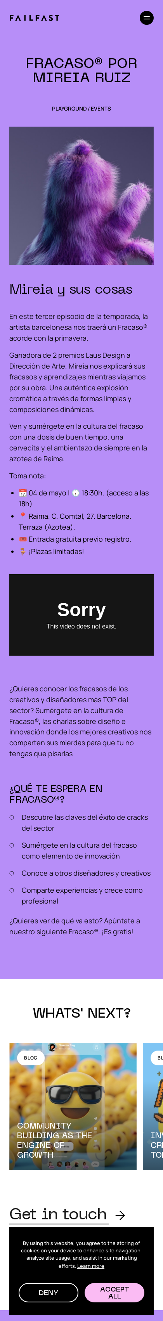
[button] (48, 1292)
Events (101, 108)
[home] (34, 18)
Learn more (90, 1265)
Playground (69, 108)
